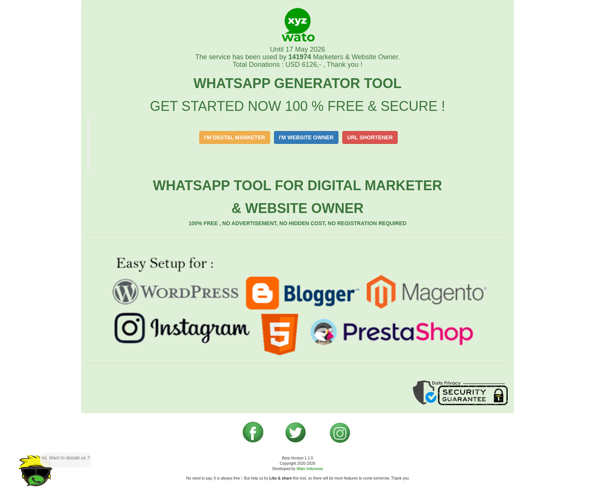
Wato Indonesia (309, 469)
